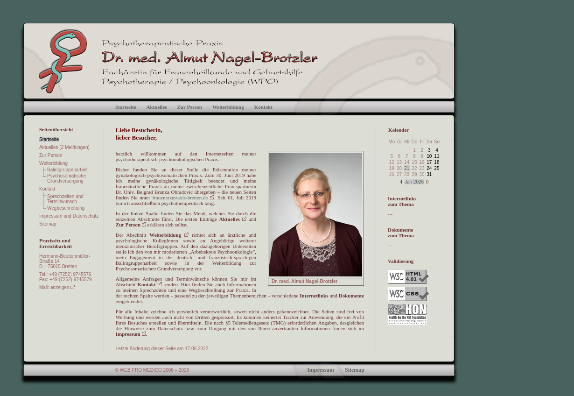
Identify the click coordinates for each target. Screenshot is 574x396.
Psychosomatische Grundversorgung (66, 178)
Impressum (131, 334)
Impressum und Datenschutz (68, 216)
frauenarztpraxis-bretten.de (183, 197)
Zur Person (189, 107)
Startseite (125, 107)
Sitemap (47, 223)
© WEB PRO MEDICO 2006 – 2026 (152, 370)
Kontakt (263, 107)
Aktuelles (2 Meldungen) (64, 147)
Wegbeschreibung (65, 208)
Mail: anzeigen (57, 287)
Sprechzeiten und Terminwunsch (65, 199)
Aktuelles (157, 107)
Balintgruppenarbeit (67, 169)
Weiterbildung (228, 107)
